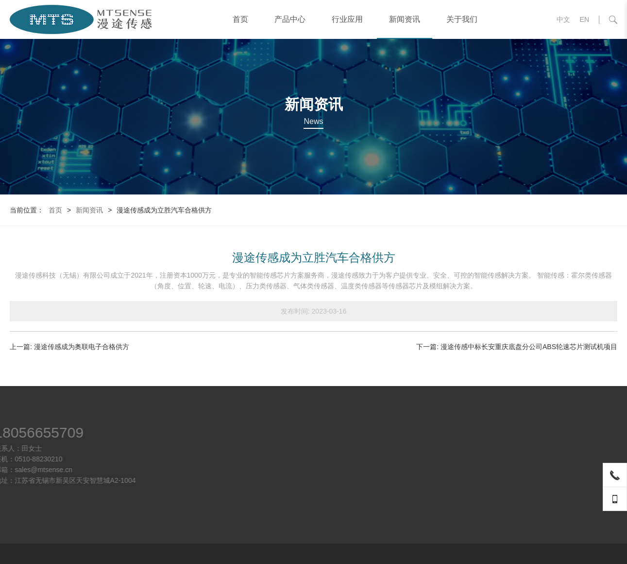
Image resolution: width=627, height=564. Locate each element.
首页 (240, 19)
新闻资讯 (404, 19)
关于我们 (461, 19)
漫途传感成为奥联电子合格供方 (81, 347)
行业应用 (347, 19)
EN (584, 19)
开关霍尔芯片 (472, 467)
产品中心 (289, 19)
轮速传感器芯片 (475, 456)
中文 (563, 19)
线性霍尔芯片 (472, 478)
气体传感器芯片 (475, 499)
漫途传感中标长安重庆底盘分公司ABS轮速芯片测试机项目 (529, 347)
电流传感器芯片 (475, 446)
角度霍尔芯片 (472, 489)
